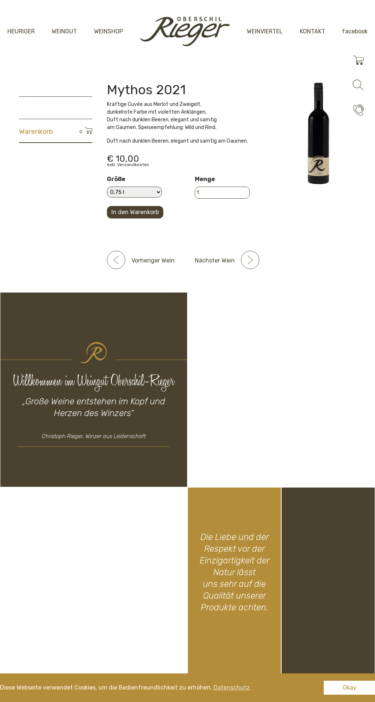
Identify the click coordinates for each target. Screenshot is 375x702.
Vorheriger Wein (153, 260)
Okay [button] (349, 687)
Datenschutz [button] (232, 687)
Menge (205, 179)
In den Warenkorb (135, 212)
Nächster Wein (215, 260)
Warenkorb (36, 131)
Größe (116, 179)
